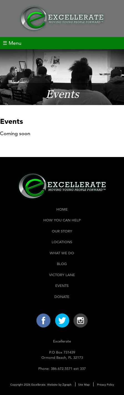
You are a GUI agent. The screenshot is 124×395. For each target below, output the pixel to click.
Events (62, 285)
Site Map (84, 384)
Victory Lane (62, 275)
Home (62, 209)
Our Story (62, 231)
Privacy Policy (105, 384)
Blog (62, 263)
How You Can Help (62, 220)
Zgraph (67, 384)
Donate (61, 296)
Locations (62, 242)
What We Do (62, 253)
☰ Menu (12, 43)
